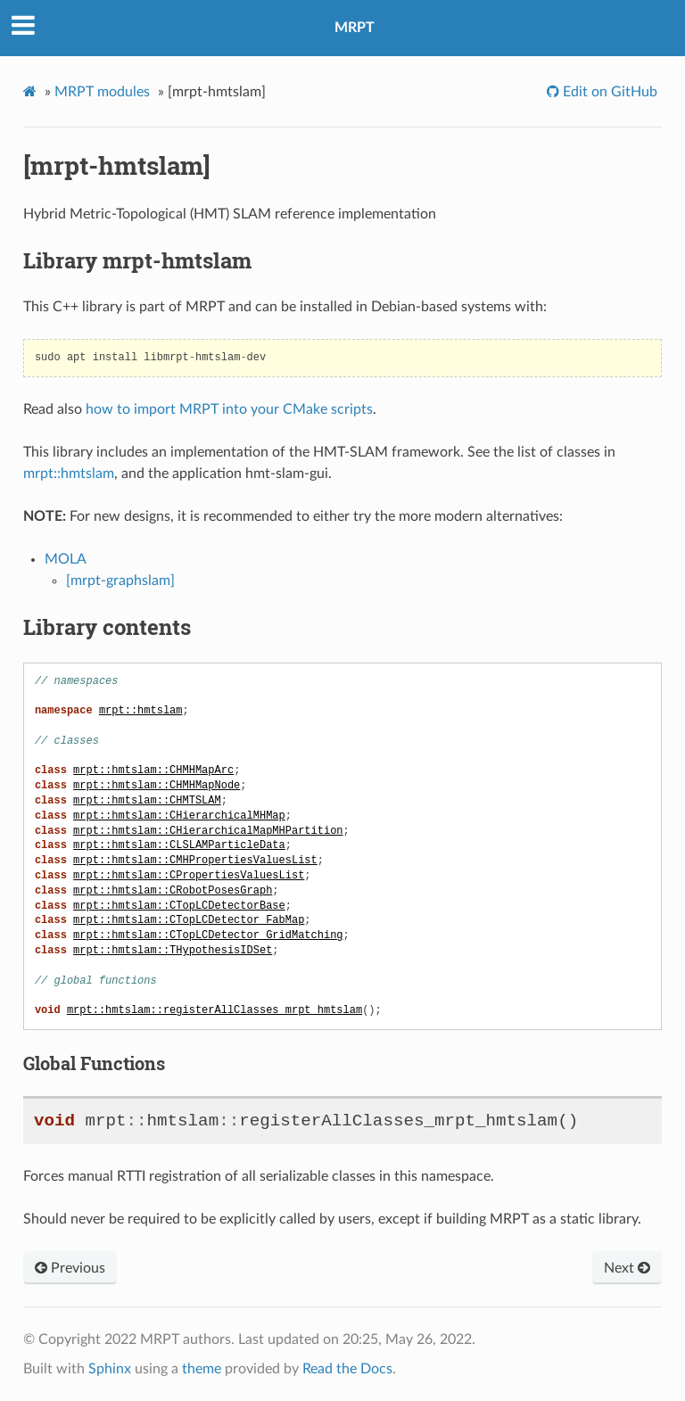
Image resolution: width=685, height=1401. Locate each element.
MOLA (66, 559)
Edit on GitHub (608, 92)
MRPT (354, 28)
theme (201, 1369)
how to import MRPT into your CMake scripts (229, 409)
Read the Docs (347, 1369)
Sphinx (109, 1369)
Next (627, 1268)
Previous (70, 1268)
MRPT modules (102, 92)
